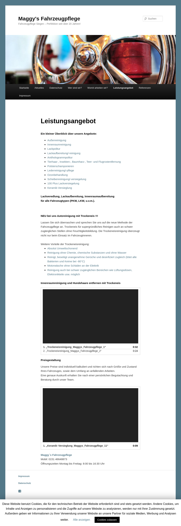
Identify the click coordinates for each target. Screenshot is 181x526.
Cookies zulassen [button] (107, 519)
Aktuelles (39, 87)
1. (74, 347)
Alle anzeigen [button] (81, 519)
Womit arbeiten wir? (97, 87)
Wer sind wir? (75, 87)
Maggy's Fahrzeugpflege (49, 18)
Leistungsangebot (123, 87)
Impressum (25, 95)
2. (72, 350)
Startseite (24, 87)
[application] (90, 316)
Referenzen (145, 87)
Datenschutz (56, 87)
